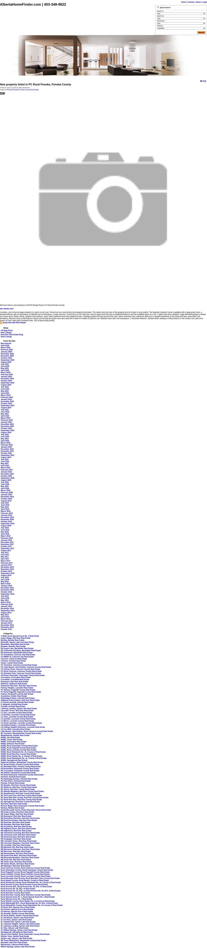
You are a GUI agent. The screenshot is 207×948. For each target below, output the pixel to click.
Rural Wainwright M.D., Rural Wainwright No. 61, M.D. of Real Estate (29, 903)
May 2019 (5, 507)
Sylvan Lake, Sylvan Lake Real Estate (16, 938)
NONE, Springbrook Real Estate (14, 760)
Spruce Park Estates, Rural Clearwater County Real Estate (25, 934)
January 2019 (6, 515)
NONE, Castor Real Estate (11, 740)
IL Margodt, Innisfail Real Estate (14, 704)
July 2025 (5, 364)
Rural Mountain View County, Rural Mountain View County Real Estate (30, 878)
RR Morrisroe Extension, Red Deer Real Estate (20, 849)
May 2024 (5, 391)
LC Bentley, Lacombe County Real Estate (18, 715)
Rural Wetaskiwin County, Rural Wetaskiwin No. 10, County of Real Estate (32, 905)
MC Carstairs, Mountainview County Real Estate (21, 733)
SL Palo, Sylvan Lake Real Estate (15, 928)
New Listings (6, 332)
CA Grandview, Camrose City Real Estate (18, 655)
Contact (190, 2)
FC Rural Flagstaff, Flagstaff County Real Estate (21, 692)
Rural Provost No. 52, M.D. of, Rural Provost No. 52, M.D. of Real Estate (30, 891)
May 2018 (5, 532)
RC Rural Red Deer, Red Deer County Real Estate (21, 800)
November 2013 (7, 627)
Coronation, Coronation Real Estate (16, 677)
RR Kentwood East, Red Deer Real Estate (18, 837)
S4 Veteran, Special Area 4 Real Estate (17, 911)
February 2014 (7, 621)
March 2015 (5, 602)
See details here (6, 309)
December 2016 (7, 567)
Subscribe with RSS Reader (13, 323)
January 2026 (6, 352)
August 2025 (6, 362)
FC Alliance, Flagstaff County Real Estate (18, 690)
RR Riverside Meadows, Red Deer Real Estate (20, 858)
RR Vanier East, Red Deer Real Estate (16, 862)
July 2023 (5, 410)
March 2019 (5, 511)
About (198, 2)
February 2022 (7, 445)
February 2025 (7, 374)
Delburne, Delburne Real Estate (14, 684)
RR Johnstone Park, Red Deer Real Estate (18, 835)
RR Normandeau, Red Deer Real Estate (17, 853)
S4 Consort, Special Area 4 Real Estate (17, 909)
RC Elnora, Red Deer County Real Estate (18, 789)
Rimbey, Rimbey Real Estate (13, 808)
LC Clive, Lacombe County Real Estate (17, 717)
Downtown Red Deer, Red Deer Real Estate (19, 686)
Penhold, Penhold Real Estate (13, 777)
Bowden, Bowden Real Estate (13, 646)
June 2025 (5, 366)
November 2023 (7, 401)
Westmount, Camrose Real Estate (15, 945)
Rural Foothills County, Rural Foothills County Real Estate (25, 874)
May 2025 (5, 368)
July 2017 (5, 553)
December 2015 (7, 588)
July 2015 (5, 596)
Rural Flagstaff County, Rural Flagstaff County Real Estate (25, 872)
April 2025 (5, 370)
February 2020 (7, 493)
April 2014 (5, 617)
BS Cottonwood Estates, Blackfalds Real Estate (21, 651)
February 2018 (7, 538)
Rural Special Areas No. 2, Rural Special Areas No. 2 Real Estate (28, 897)
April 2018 (5, 534)
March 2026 (5, 348)
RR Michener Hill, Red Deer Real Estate (17, 847)
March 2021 (5, 468)
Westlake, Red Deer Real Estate (14, 942)
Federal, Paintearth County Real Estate (17, 694)
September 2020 (7, 478)
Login (204, 2)
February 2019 (7, 513)
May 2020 (5, 486)
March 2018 (5, 536)
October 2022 (6, 428)
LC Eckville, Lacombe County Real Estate (18, 719)
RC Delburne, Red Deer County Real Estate (19, 787)
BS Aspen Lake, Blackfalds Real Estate (17, 648)
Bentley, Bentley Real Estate (13, 640)
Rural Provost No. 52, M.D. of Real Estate (18, 889)
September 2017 (7, 548)
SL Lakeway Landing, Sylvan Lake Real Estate (20, 926)
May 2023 (5, 414)
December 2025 (7, 354)
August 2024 (6, 385)
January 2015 (6, 606)
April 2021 (5, 466)
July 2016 (5, 577)
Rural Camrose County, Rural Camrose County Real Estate (25, 868)
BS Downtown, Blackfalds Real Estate (17, 653)
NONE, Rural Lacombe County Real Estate (18, 750)
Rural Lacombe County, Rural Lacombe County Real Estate (26, 876)
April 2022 (5, 441)
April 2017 (5, 559)
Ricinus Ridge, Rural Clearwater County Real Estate (22, 806)
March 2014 (5, 619)
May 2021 (5, 464)
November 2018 (7, 519)
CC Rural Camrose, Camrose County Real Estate (21, 671)
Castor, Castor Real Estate (12, 663)
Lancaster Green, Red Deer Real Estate (17, 711)
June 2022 (5, 437)
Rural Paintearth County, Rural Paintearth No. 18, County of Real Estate (31, 882)
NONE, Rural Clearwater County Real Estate (19, 746)
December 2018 (7, 517)
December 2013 (7, 625)
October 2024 (6, 381)
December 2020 (7, 474)
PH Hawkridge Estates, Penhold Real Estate (19, 779)
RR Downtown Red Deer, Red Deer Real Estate (20, 818)
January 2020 (6, 495)
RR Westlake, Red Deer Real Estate (15, 866)
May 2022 (5, 439)
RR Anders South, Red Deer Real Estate (17, 812)
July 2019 (5, 503)
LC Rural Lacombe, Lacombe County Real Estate (21, 723)
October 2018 (6, 522)
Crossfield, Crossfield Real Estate (15, 679)
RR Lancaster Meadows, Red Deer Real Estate (20, 843)
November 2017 (7, 544)
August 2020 (6, 480)
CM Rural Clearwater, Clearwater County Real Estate (23, 675)
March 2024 (5, 395)
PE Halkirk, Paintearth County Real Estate (18, 773)
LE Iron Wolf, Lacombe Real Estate (15, 729)
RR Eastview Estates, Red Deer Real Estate (19, 820)
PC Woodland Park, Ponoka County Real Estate (21, 766)
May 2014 (5, 615)
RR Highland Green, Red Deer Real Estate (18, 829)
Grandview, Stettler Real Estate (14, 696)
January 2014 (6, 623)
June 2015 (5, 598)
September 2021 (7, 455)
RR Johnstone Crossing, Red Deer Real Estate (20, 833)
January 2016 (6, 586)
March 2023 (5, 418)
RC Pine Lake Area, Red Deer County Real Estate (21, 795)
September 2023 (7, 406)
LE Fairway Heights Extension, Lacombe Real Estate (23, 727)
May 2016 (5, 582)
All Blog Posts (7, 330)
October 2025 (6, 358)
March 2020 (5, 490)
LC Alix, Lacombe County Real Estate (16, 713)
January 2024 (6, 399)
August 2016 (6, 575)
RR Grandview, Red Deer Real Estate (16, 827)
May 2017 (5, 557)
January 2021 (6, 472)
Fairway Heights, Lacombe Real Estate (17, 688)
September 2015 (7, 594)
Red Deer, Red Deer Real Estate (14, 804)
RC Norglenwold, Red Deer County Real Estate (20, 793)
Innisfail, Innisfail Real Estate (13, 706)
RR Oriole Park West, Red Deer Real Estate (19, 856)
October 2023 (6, 403)
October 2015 (6, 592)
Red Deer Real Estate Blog (12, 335)
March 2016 (5, 584)
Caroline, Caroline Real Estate (13, 661)
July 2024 (5, 387)
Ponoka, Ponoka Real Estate (13, 783)
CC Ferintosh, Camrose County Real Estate (19, 665)
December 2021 (7, 449)
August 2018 (6, 526)
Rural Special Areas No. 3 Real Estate (16, 899)
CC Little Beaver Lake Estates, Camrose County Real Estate (26, 667)
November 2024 (7, 379)
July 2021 (5, 459)
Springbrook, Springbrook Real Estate (17, 932)
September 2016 (7, 573)
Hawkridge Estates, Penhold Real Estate (18, 698)
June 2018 (5, 530)
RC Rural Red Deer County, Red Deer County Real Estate (24, 798)
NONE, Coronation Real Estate (13, 742)
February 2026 (7, 350)
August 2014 (6, 613)
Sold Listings (6, 337)
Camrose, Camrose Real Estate (14, 659)
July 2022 (5, 435)
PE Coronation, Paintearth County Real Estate (20, 771)
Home (183, 2)
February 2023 (7, 420)
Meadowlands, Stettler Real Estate (15, 735)
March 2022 (5, 443)
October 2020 (6, 476)
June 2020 (5, 484)
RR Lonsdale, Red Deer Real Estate (15, 845)
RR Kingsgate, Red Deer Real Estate (16, 839)
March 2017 (5, 561)
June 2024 (5, 389)
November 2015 (7, 590)
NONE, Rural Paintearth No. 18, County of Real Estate (23, 752)
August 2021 (6, 457)
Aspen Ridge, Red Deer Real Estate (15, 638)
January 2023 (6, 422)
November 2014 (7, 608)
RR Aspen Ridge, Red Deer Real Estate (17, 814)
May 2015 (5, 600)
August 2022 (6, 432)
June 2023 (5, 412)
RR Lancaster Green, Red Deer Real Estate (19, 841)
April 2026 (5, 345)
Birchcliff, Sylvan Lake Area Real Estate (17, 642)
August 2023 (6, 408)
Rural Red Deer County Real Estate (15, 893)
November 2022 (7, 426)
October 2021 (6, 453)
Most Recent (6, 343)
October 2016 (6, 571)
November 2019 (7, 497)
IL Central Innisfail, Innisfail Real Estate (17, 702)
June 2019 (5, 505)
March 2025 (5, 372)
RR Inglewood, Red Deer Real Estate (16, 831)
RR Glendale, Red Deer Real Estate (15, 824)
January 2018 (6, 540)
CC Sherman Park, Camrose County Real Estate (21, 673)
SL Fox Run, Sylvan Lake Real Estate (16, 920)
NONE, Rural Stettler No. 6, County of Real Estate (21, 756)
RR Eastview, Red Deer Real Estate (15, 822)
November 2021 (7, 451)
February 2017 (7, 563)
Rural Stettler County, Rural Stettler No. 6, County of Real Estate (28, 901)
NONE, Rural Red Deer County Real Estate (18, 754)
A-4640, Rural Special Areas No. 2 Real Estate (20, 636)
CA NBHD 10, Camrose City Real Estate (17, 657)
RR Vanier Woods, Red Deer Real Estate (17, 864)
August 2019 (6, 501)
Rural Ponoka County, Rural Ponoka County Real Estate (24, 885)
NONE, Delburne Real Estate (13, 744)
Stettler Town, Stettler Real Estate (15, 936)
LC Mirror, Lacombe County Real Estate (17, 721)
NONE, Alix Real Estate (10, 737)
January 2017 (6, 565)
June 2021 (5, 461)
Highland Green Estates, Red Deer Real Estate (20, 700)
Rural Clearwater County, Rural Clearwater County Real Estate (27, 870)
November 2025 (7, 356)
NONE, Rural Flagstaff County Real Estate (18, 748)
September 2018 (7, 524)
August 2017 (6, 551)
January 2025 (6, 377)
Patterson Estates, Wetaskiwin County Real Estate (22, 762)
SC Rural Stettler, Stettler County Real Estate (19, 916)
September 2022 (7, 430)
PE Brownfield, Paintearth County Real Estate (20, 769)
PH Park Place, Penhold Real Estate (16, 781)
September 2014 (7, 611)
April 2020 (5, 488)
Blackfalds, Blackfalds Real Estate (15, 644)
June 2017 (5, 555)
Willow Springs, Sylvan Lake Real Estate (18, 947)
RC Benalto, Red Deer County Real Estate (18, 785)
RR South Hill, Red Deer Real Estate (16, 860)
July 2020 (5, 482)
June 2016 (5, 580)
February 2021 (7, 470)
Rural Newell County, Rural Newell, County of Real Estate (25, 880)
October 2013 (6, 629)
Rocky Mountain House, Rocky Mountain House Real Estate (26, 810)
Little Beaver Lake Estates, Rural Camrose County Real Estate (27, 731)
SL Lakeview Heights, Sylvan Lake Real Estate (20, 924)
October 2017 (6, 546)
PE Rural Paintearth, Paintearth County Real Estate (22, 775)
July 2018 (5, 528)
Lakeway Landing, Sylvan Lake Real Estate (19, 708)
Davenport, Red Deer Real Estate (14, 682)
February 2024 (7, 397)
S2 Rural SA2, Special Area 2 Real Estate (18, 907)
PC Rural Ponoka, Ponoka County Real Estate (23, 90)
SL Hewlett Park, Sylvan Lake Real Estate (18, 922)
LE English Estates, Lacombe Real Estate (18, 725)
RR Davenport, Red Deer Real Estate (16, 816)
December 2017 (7, 542)
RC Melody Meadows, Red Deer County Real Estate (22, 791)
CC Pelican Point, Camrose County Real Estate (20, 669)
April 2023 (5, 416)
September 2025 (7, 360)
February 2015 (7, 604)
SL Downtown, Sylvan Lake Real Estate (17, 918)
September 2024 (7, 383)
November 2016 (7, 569)
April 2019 (5, 509)
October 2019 (6, 499)
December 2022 (7, 424)
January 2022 (6, 447)
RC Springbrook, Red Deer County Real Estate (20, 802)
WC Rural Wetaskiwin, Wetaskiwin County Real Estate (23, 940)
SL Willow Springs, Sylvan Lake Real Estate (19, 930)
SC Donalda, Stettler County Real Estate (17, 913)
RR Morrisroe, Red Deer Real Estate (16, 851)
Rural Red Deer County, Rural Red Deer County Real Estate (26, 895)
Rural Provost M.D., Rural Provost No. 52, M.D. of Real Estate (26, 887)
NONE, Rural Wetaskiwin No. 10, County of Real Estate (24, 758)
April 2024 (5, 393)
